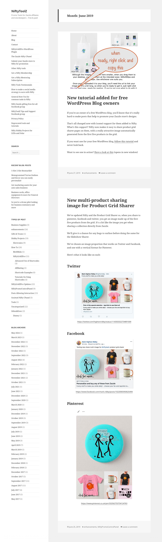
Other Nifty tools (18, 68)
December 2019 (18, 413)
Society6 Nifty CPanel (20, 297)
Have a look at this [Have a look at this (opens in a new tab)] (103, 152)
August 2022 (16, 360)
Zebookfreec (16, 311)
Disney (16, 315)
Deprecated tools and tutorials (20, 124)
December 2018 (18, 463)
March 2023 (16, 337)
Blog (13, 40)
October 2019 (17, 418)
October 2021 (17, 382)
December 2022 (18, 342)
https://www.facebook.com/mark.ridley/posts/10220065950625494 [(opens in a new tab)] (104, 391)
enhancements (17, 229)
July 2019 (15, 431)
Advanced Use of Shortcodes (27, 261)
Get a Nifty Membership (21, 73)
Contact (14, 44)
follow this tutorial (124, 141)
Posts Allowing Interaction (22, 293)
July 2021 (15, 387)
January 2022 (17, 369)
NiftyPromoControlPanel (22, 288)
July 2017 (15, 490)
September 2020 (18, 400)
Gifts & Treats (17, 234)
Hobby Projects (18, 238)
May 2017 (15, 499)
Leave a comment (108, 173)
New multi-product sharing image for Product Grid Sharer (100, 202)
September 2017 (18, 481)
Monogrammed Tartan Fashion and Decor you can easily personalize (24, 178)
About (14, 35)
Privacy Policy (17, 118)
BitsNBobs (17, 252)
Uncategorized (17, 306)
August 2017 (16, 485)
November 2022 (18, 346)
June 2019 (15, 436)
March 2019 (16, 449)
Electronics (18, 243)
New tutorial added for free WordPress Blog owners (97, 100)
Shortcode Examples (24, 272)
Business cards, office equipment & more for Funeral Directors (24, 195)
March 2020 (16, 404)
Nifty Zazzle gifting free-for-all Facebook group (24, 105)
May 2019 (15, 440)
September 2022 (18, 355)
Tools (13, 302)
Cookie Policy (47, 538)
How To (14, 247)
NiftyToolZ (19, 11)
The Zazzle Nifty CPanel (21, 56)
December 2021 (18, 373)
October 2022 (17, 351)
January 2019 (17, 458)
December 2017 (18, 472)
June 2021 (15, 391)
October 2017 (17, 476)
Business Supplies (18, 225)
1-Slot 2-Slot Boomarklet (21, 170)
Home (14, 31)
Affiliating (19, 268)
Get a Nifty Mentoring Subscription (20, 78)
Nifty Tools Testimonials (21, 85)
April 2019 (15, 445)
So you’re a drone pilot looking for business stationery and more (24, 205)
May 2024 (15, 333)
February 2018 (17, 467)
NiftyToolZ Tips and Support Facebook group (23, 112)
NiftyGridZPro (19, 256)
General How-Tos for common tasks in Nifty (20, 98)
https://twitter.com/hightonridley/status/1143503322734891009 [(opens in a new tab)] (104, 321)
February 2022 (17, 364)
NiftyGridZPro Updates (21, 284)
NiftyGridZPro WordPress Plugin (22, 50)
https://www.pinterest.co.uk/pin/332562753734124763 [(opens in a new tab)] (104, 503)
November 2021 (18, 378)
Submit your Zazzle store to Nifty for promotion (23, 62)
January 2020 (17, 409)
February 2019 (17, 454)
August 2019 (16, 427)
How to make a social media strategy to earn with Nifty (23, 90)
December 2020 (18, 396)
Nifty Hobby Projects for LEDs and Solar (21, 131)
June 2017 (15, 494)
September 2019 (18, 422)
